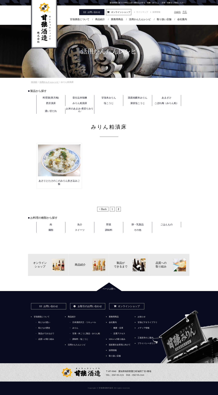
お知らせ (141, 317)
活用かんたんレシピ (140, 19)
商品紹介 (100, 19)
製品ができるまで (46, 333)
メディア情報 (143, 328)
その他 (137, 230)
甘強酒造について (79, 19)
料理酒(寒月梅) (51, 97)
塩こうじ (109, 103)
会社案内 (182, 19)
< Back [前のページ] (103, 209)
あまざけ (166, 97)
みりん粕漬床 (80, 103)
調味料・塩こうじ (80, 339)
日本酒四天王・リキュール (84, 322)
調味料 (108, 230)
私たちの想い (44, 322)
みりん (75, 328)
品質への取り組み (46, 339)
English (177, 11)
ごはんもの (166, 224)
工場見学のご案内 (145, 338)
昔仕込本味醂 (80, 97)
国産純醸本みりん (137, 97)
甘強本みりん (108, 97)
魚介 (79, 224)
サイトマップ (142, 12)
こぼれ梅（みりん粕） (166, 103)
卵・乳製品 (138, 224)
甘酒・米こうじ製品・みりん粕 (86, 333)
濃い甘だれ (51, 111)
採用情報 (156, 12)
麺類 (50, 230)
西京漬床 (51, 103)
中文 (185, 11)
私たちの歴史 (44, 328)
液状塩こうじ (137, 103)
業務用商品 (117, 19)
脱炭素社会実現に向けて (119, 345)
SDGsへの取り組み (117, 339)
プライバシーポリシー (147, 343)
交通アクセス (119, 333)
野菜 (108, 224)
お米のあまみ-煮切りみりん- (79, 109)
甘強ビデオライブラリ (147, 322)
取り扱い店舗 (164, 19)
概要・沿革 (118, 328)
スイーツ (80, 230)
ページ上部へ (109, 289)
